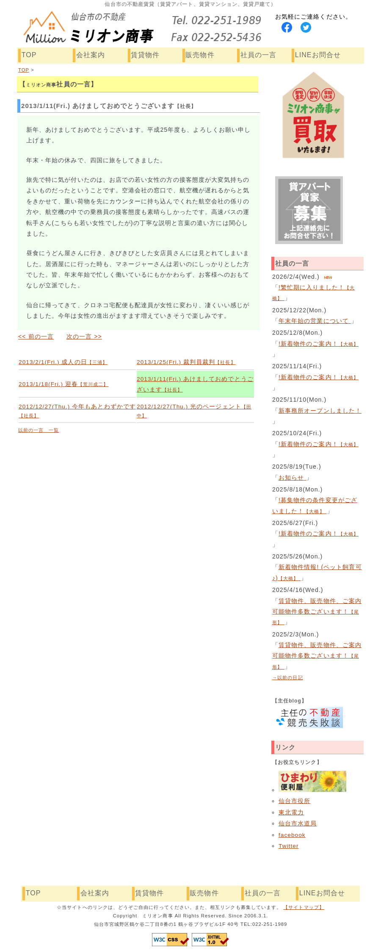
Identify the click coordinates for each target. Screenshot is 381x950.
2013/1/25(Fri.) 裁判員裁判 (186, 362)
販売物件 (199, 54)
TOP (29, 54)
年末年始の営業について (315, 320)
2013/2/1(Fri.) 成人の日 (63, 362)
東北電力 (291, 812)
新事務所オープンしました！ (320, 410)
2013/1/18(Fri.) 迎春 (64, 384)
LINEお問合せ (318, 54)
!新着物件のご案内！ (319, 343)
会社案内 (90, 54)
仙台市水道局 (298, 823)
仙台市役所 (294, 801)
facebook (292, 835)
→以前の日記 (287, 677)
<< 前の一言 (36, 336)
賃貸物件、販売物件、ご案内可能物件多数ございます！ (317, 611)
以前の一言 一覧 (38, 430)
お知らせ (292, 477)
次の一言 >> (84, 336)
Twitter (289, 846)
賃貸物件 (145, 54)
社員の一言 (258, 54)
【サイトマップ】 (303, 907)
